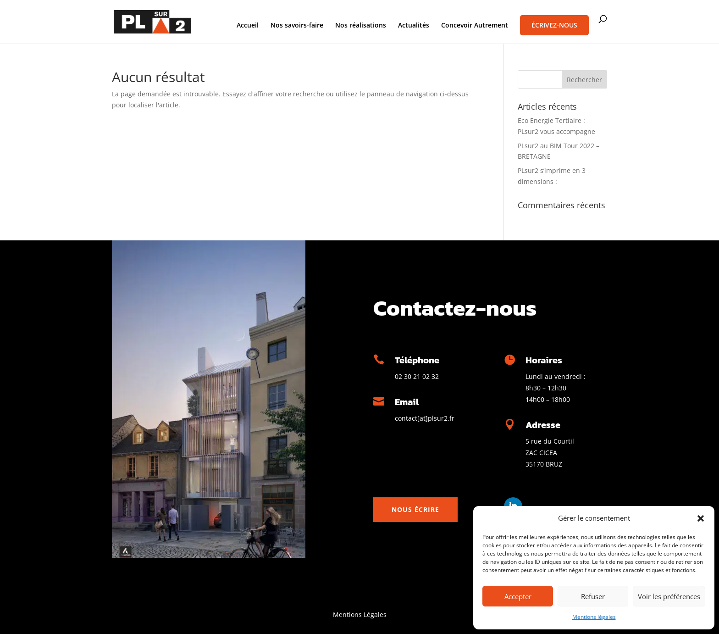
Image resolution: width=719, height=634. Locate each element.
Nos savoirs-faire (297, 25)
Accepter (517, 596)
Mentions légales (594, 617)
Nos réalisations (360, 25)
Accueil (248, 25)
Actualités (413, 25)
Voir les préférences (669, 596)
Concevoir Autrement (474, 25)
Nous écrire (415, 509)
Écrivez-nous (554, 25)
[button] (700, 518)
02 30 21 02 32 (417, 376)
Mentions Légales (360, 614)
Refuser (593, 596)
